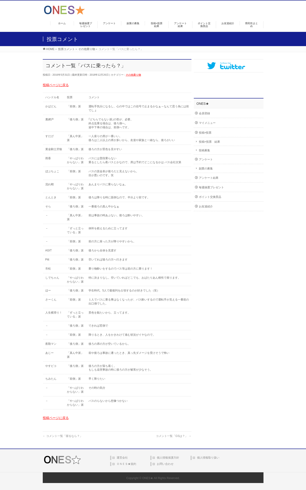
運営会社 (122, 457)
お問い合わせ (165, 464)
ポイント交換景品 (210, 197)
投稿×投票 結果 (209, 141)
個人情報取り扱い (208, 457)
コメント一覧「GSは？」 (173, 436)
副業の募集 (206, 168)
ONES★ (147, 478)
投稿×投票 (205, 132)
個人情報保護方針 (168, 457)
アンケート (206, 159)
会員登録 (204, 113)
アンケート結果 (208, 177)
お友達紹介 (206, 206)
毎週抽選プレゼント (211, 187)
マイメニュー (207, 123)
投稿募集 (204, 150)
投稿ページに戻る (56, 85)
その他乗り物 (133, 74)
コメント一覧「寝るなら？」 (62, 436)
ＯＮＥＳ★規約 (126, 464)
